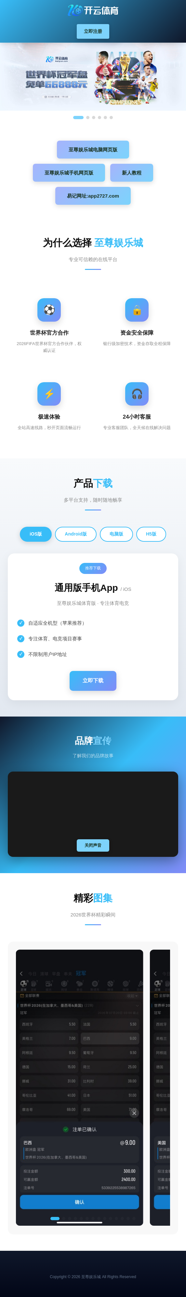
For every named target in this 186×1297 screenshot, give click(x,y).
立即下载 (93, 680)
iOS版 (36, 534)
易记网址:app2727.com (93, 196)
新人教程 (131, 172)
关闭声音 (93, 845)
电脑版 (116, 534)
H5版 (151, 534)
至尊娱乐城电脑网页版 (93, 149)
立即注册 (93, 31)
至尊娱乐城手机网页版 (69, 172)
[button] (55, 1218)
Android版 (76, 534)
